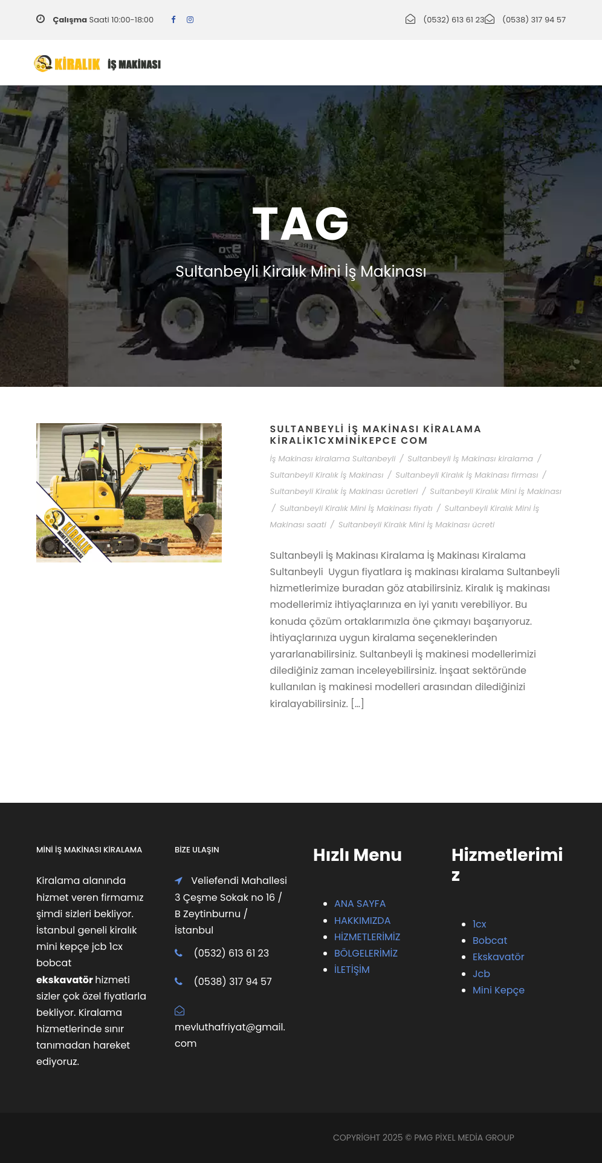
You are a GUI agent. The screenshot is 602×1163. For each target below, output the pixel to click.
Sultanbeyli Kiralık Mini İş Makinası (496, 491)
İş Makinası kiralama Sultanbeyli (333, 458)
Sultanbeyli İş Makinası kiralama (470, 458)
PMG (424, 1138)
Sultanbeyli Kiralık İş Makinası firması (466, 475)
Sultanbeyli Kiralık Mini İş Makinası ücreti (416, 524)
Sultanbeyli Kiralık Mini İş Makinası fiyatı (356, 508)
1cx (480, 924)
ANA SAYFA (360, 904)
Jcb (481, 974)
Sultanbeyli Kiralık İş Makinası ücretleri (344, 491)
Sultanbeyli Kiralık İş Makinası (327, 475)
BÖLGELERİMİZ (366, 953)
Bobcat (490, 940)
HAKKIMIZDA (362, 920)
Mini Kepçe (499, 990)
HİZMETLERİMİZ (367, 937)
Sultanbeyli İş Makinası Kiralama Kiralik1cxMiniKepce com (376, 434)
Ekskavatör (499, 957)
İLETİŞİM (352, 970)
